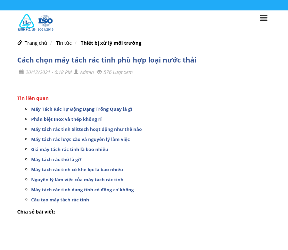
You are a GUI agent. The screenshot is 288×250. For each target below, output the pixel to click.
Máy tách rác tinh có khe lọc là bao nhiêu (77, 169)
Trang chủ (36, 43)
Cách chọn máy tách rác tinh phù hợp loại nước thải (107, 60)
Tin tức (64, 43)
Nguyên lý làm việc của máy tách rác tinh (77, 179)
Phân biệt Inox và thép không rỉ (66, 119)
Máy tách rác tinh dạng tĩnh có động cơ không (82, 189)
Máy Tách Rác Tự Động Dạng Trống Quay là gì (81, 109)
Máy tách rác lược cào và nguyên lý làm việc (80, 139)
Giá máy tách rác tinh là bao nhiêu (69, 149)
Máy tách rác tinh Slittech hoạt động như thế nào (86, 129)
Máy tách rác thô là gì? (56, 159)
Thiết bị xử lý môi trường (111, 43)
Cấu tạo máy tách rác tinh (60, 200)
